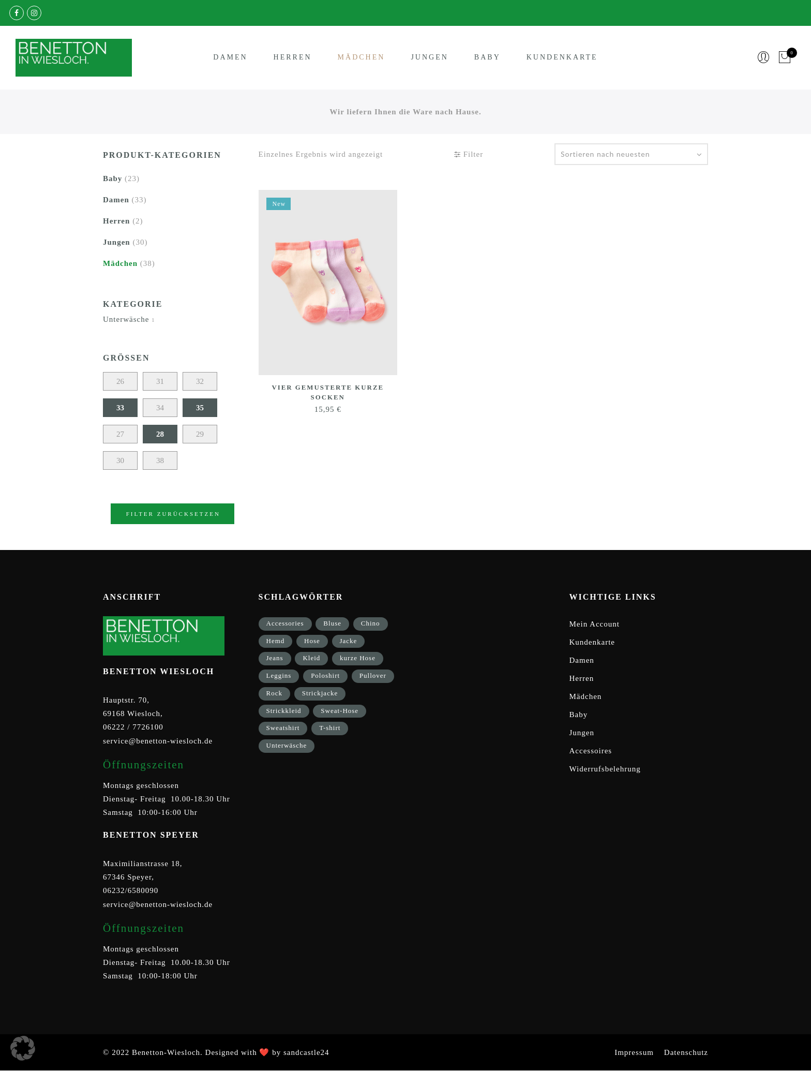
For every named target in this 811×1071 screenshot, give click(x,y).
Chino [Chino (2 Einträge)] (370, 623)
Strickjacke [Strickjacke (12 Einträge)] (320, 693)
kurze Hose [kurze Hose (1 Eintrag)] (358, 658)
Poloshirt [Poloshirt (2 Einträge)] (325, 675)
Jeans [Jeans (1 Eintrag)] (274, 658)
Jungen (429, 58)
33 (120, 408)
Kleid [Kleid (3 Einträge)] (311, 658)
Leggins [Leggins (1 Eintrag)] (279, 675)
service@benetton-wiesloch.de (158, 741)
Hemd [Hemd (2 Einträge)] (275, 641)
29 (200, 434)
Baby (487, 58)
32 (200, 381)
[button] (23, 1048)
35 (200, 408)
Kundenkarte (562, 58)
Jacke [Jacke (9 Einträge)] (348, 641)
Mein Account (594, 624)
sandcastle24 (306, 1052)
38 (160, 460)
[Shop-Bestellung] (631, 154)
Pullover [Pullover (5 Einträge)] (372, 675)
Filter (468, 154)
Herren (293, 58)
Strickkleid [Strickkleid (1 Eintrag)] (284, 711)
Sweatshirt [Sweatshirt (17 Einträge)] (283, 728)
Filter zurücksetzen (173, 514)
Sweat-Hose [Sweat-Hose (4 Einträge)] (339, 711)
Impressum (634, 1052)
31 (160, 381)
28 (160, 434)
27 (120, 434)
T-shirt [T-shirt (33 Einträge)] (329, 728)
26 (120, 381)
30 (120, 460)
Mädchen (361, 58)
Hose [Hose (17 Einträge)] (312, 641)
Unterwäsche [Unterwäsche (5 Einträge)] (286, 745)
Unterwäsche (126, 319)
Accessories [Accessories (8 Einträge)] (285, 623)
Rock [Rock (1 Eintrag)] (274, 693)
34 (160, 408)
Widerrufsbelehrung (605, 769)
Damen (230, 58)
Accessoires (590, 751)
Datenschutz (686, 1052)
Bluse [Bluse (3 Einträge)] (332, 623)
